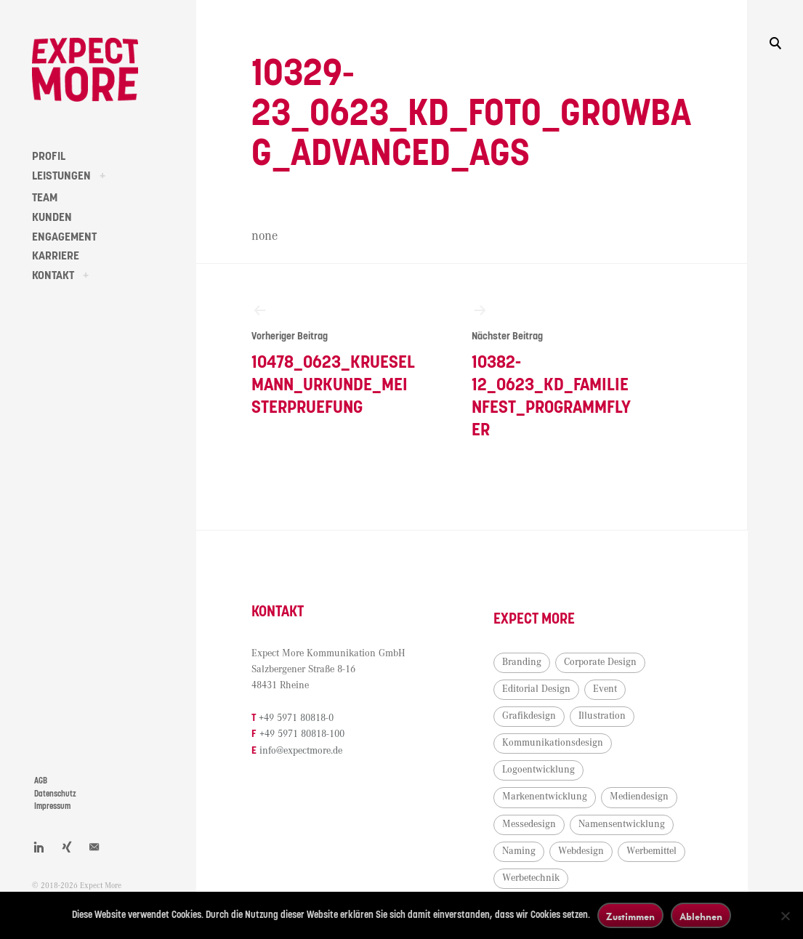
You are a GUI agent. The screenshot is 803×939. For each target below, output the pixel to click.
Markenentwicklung (544, 796)
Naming (519, 851)
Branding (521, 662)
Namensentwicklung (621, 824)
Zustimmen (630, 916)
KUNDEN (52, 217)
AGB (40, 781)
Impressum (52, 806)
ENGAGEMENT (64, 237)
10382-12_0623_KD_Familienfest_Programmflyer (554, 370)
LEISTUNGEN (61, 176)
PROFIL (48, 156)
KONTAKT (53, 275)
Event (605, 689)
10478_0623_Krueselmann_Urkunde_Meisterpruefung (333, 359)
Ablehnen (700, 916)
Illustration (602, 716)
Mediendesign (639, 796)
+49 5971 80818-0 (296, 718)
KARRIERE (55, 256)
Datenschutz (55, 794)
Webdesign (581, 851)
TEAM (44, 197)
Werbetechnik (531, 878)
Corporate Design (600, 662)
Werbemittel (651, 851)
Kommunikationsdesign (552, 743)
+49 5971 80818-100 (301, 734)
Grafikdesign (529, 716)
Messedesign (529, 824)
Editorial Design (536, 689)
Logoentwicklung (538, 770)
